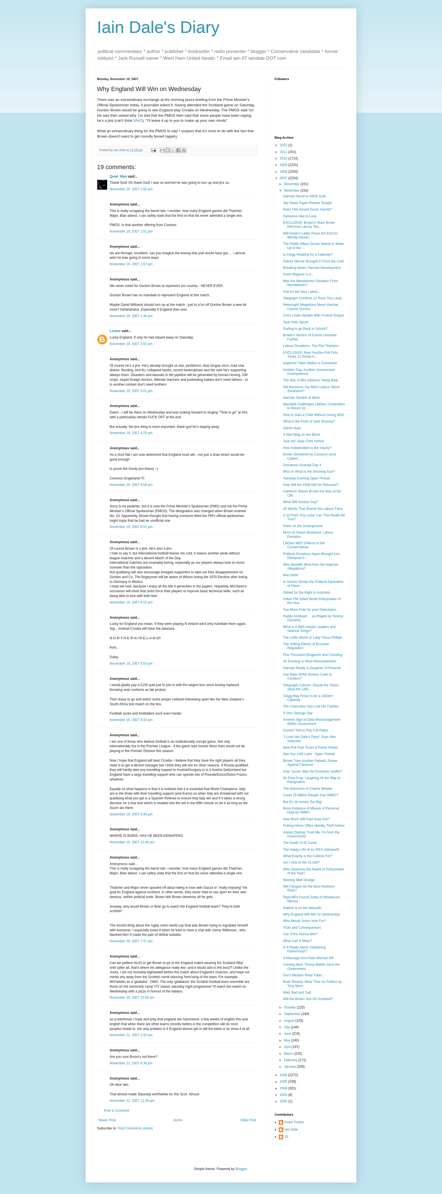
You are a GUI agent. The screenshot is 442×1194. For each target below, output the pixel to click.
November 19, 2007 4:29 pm (131, 433)
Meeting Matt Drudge (299, 880)
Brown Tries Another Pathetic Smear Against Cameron (310, 763)
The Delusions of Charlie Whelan (307, 789)
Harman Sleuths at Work (301, 398)
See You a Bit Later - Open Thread (309, 754)
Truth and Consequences (302, 928)
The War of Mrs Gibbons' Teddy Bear (310, 380)
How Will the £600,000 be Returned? (310, 485)
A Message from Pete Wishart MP (308, 958)
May (287, 1040)
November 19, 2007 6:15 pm (131, 602)
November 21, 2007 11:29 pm (132, 1101)
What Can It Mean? (297, 941)
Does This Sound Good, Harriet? (307, 209)
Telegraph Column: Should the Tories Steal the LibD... (311, 687)
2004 (284, 1088)
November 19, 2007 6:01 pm (131, 527)
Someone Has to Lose (300, 216)
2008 (284, 172)
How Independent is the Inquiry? (307, 448)
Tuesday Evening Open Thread (306, 478)
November (292, 191)
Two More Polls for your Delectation (309, 610)
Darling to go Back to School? (305, 329)
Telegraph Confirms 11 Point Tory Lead (312, 298)
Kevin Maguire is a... (298, 274)
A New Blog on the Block (301, 435)
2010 (284, 158)
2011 (284, 152)
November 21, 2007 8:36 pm (131, 1063)
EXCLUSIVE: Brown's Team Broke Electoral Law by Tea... (309, 225)
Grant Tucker (294, 1122)
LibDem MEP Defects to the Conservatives (304, 545)
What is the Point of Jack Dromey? (309, 421)
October (290, 1007)
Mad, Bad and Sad (297, 992)
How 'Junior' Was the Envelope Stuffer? (312, 771)
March (289, 1054)
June (288, 1034)
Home (178, 1120)
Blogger (241, 1169)
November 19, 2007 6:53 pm (131, 663)
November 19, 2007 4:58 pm (131, 485)
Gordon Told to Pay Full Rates (305, 730)
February (291, 1060)
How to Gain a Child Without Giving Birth (313, 415)
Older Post (248, 1120)
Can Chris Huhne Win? (300, 934)
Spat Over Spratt (295, 322)
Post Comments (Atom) (135, 1128)
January (290, 1067)
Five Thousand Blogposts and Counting (312, 655)
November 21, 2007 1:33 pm (131, 1035)
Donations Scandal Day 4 (302, 465)
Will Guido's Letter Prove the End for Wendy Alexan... (310, 235)
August (289, 1021)
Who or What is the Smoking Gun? (309, 472)
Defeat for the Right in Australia (306, 592)
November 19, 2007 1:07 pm (131, 264)
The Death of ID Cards (300, 843)
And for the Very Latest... (301, 292)
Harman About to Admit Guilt (304, 196)
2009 (284, 165)
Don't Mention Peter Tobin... (304, 975)
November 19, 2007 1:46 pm (131, 316)
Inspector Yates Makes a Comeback (310, 363)
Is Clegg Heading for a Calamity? (308, 255)
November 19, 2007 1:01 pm (131, 231)
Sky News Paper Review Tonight (307, 203)
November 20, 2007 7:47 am (131, 941)
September (292, 1014)
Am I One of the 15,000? (301, 862)
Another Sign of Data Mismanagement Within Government (311, 722)
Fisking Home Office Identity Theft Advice (314, 826)
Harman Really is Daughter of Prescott (312, 668)
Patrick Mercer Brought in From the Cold (313, 261)
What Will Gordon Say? (300, 502)
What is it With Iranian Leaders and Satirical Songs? (309, 629)
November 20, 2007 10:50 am (132, 998)
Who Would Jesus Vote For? (304, 921)
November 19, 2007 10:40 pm (132, 842)
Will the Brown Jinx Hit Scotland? (308, 999)
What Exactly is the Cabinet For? (307, 856)
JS (286, 1137)
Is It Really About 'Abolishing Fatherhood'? (304, 949)
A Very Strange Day (298, 713)
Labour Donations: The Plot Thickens (311, 346)
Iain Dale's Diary (158, 27)
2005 (284, 1082)
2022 (284, 145)
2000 (284, 1101)
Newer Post (107, 1120)
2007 (284, 178)
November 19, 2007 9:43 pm (131, 720)
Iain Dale (291, 1129)
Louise (115, 331)
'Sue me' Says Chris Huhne (303, 441)
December (292, 184)
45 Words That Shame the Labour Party (313, 509)
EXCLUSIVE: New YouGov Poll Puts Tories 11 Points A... (310, 355)
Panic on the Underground (302, 526)
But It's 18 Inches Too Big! (302, 802)
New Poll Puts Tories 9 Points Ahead (310, 747)
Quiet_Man (118, 176)
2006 (284, 1075)
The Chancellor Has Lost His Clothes (311, 706)
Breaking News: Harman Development (312, 268)
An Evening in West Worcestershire (309, 661)
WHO (137, 120)
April (287, 1047)
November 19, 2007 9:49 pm (131, 814)
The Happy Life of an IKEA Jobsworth (311, 850)
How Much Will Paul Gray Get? (306, 819)
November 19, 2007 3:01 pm (131, 391)
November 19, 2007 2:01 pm (131, 344)
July (287, 1027)
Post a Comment (116, 1111)
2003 (284, 1095)
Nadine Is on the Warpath (302, 908)
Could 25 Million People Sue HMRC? (311, 795)
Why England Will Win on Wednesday (311, 914)
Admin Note (292, 428)
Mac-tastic (291, 575)
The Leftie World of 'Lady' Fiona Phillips (312, 638)
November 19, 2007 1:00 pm (131, 189)
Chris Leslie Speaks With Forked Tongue (313, 315)
